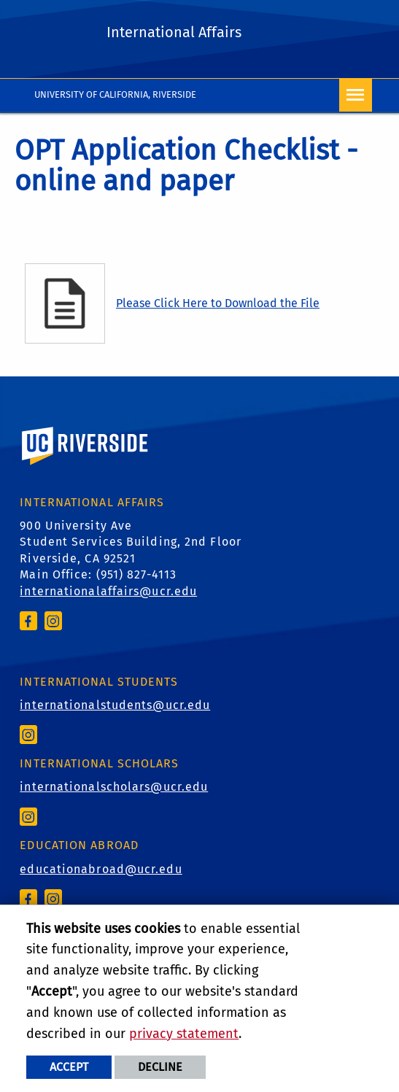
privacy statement (184, 1034)
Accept (69, 1067)
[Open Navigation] (355, 95)
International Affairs (173, 32)
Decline (160, 1067)
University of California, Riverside (115, 94)
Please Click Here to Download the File (217, 303)
